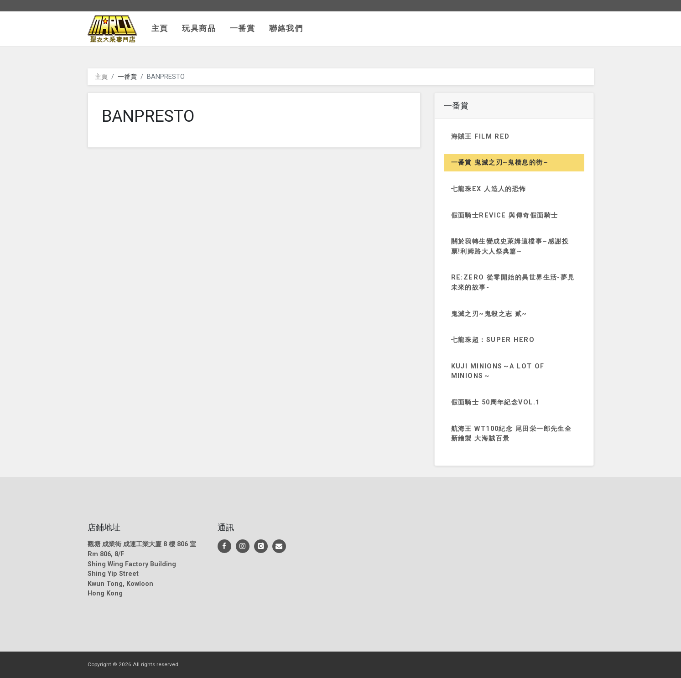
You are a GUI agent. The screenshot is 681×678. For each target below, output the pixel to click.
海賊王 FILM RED (480, 136)
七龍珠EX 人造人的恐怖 (488, 189)
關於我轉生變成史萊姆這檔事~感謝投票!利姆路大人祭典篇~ (510, 246)
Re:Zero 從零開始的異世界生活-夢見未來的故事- (513, 282)
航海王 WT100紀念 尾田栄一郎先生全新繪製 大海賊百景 (511, 434)
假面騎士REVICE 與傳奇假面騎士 (504, 215)
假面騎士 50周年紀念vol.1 (495, 402)
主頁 (159, 28)
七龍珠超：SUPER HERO (493, 340)
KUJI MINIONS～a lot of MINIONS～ (498, 371)
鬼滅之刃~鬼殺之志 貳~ (489, 314)
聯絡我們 (286, 28)
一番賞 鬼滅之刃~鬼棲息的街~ (500, 162)
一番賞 (242, 28)
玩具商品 (199, 28)
